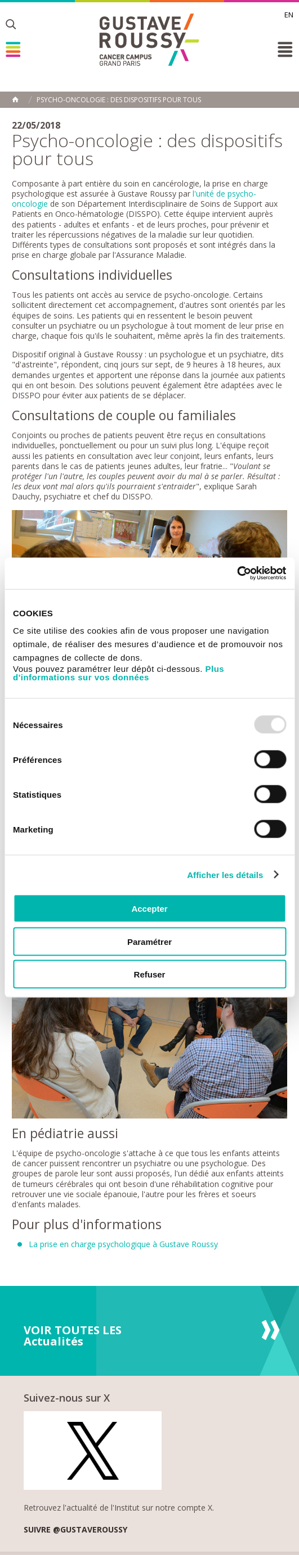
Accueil (15, 99)
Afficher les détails (225, 874)
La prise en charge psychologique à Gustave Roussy (123, 1244)
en (288, 15)
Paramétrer (149, 941)
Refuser (150, 974)
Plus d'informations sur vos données (118, 673)
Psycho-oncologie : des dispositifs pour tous (119, 100)
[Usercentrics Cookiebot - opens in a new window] (237, 573)
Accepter (149, 908)
